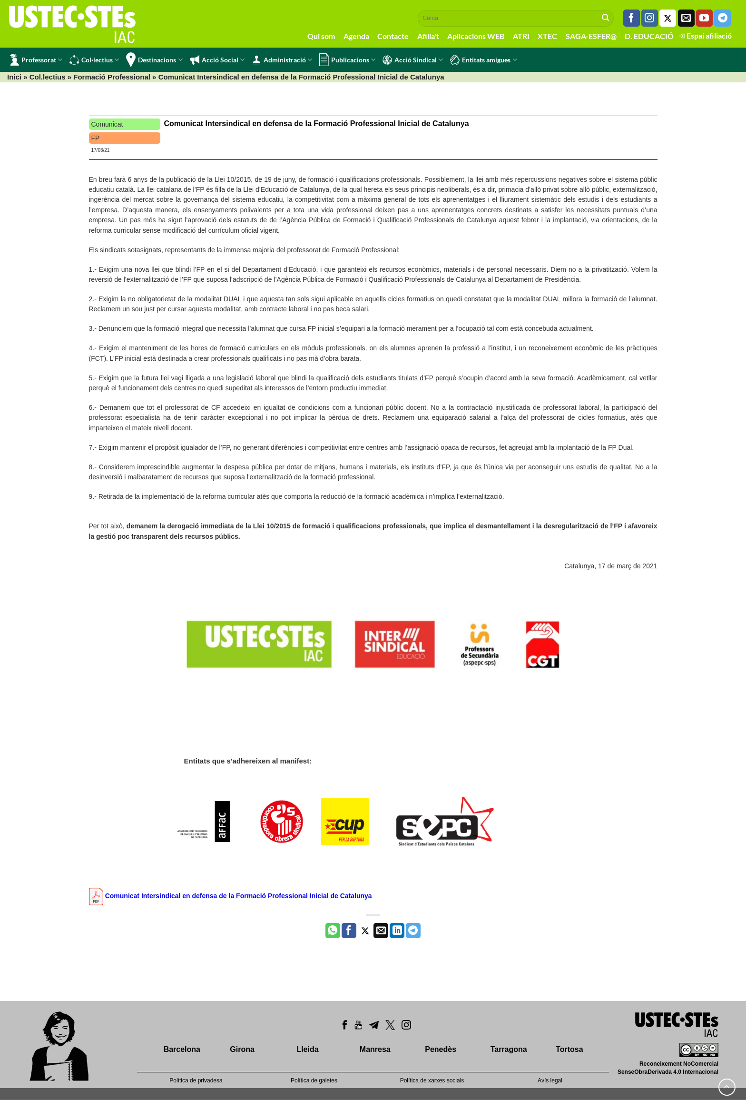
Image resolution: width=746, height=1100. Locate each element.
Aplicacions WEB (475, 35)
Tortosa (569, 1049)
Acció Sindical (413, 60)
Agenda (356, 35)
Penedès (440, 1049)
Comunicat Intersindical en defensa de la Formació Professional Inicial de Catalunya (316, 123)
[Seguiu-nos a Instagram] (649, 18)
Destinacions (154, 59)
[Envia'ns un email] (686, 18)
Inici (14, 77)
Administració (282, 60)
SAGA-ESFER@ (591, 35)
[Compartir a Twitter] (365, 930)
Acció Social (217, 60)
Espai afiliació (705, 35)
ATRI (521, 35)
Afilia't (428, 35)
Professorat (36, 60)
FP (95, 138)
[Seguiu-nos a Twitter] (667, 18)
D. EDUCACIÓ (649, 35)
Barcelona (182, 1049)
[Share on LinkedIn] (397, 930)
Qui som (321, 35)
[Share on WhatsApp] (332, 930)
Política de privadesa (195, 1080)
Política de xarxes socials (432, 1080)
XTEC (547, 35)
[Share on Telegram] (413, 930)
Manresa (375, 1049)
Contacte (393, 35)
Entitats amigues (483, 60)
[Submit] (605, 18)
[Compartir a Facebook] (349, 930)
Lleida (307, 1049)
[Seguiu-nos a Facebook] (631, 18)
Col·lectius (94, 60)
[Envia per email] (380, 930)
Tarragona (509, 1049)
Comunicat (107, 124)
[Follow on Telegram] (722, 18)
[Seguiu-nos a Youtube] (704, 18)
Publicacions (347, 59)
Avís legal (550, 1080)
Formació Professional (111, 77)
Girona (242, 1049)
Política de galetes (314, 1080)
